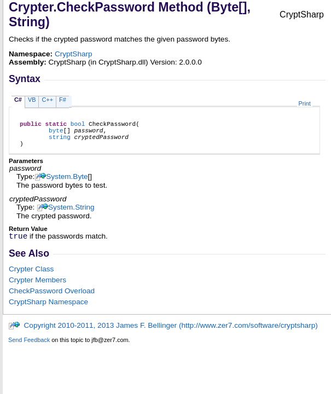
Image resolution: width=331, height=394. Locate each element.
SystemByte (67, 183)
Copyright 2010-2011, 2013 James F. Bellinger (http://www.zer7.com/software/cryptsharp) (163, 333)
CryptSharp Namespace (48, 310)
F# (62, 99)
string (60, 141)
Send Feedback (29, 348)
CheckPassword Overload (52, 299)
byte (56, 133)
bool (78, 125)
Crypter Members (37, 288)
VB (32, 99)
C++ (47, 99)
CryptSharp (73, 54)
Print (305, 103)
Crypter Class (31, 277)
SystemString (71, 214)
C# (18, 99)
